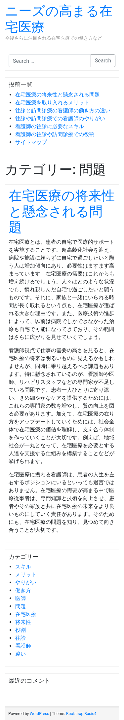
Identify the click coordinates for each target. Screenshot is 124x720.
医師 (20, 598)
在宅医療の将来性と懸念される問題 (57, 94)
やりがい (25, 582)
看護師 (23, 646)
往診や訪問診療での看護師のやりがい (60, 118)
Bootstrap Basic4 (81, 713)
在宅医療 (25, 614)
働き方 (23, 590)
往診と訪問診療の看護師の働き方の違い (62, 110)
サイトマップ (31, 142)
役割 (20, 630)
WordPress (39, 713)
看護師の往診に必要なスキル (49, 126)
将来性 (23, 622)
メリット (25, 574)
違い (20, 654)
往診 (20, 638)
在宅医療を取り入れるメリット (52, 102)
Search (103, 60)
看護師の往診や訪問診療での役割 (55, 134)
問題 (20, 606)
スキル (23, 566)
